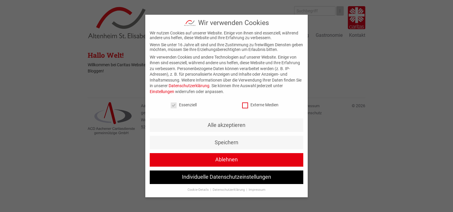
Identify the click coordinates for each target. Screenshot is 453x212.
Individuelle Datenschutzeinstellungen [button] (226, 177)
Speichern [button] (226, 142)
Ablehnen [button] (226, 160)
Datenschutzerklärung (189, 85)
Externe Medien (260, 104)
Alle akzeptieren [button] (226, 125)
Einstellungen (162, 91)
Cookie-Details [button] (199, 190)
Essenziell (184, 104)
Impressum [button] (257, 190)
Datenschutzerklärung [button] (229, 190)
